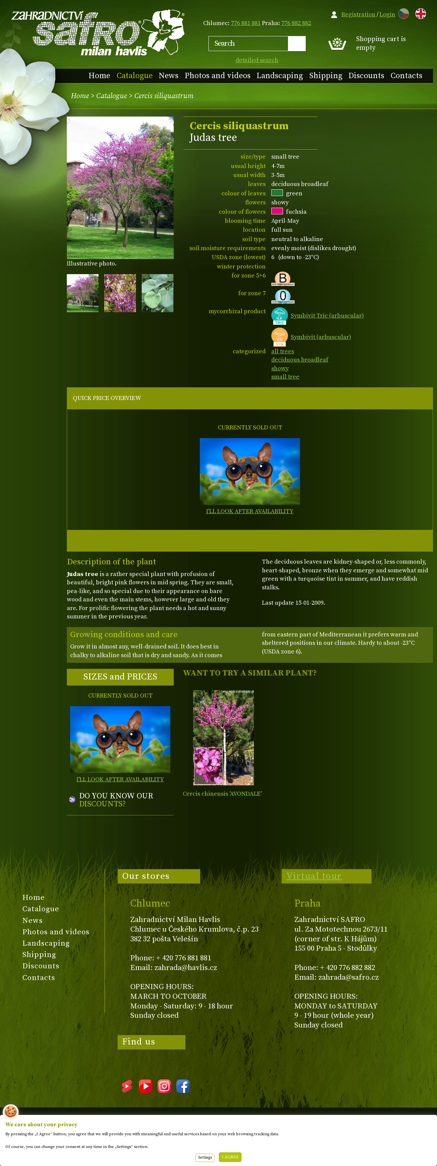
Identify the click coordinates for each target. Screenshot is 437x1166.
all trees (282, 351)
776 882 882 (296, 23)
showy (280, 368)
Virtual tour (314, 876)
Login (387, 14)
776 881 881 (246, 23)
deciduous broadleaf (299, 360)
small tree (285, 377)
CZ (402, 12)
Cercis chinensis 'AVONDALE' (222, 794)
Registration (358, 14)
